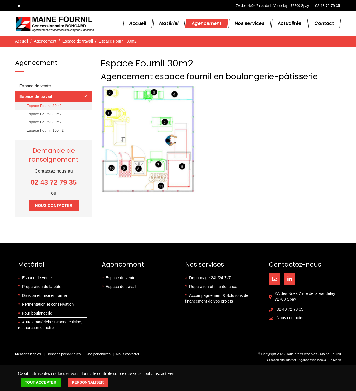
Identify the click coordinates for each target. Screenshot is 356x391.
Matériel (169, 23)
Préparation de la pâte (41, 286)
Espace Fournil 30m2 (118, 41)
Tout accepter (40, 382)
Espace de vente (35, 86)
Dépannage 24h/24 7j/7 (210, 277)
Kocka (321, 360)
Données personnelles (64, 354)
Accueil (138, 23)
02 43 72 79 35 (327, 5)
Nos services (250, 23)
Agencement (206, 23)
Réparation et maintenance (213, 286)
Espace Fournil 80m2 (44, 122)
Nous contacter (53, 205)
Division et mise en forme (44, 295)
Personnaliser (88, 382)
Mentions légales (28, 354)
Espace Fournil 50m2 (44, 114)
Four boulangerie (37, 313)
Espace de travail (77, 41)
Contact (324, 23)
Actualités (289, 23)
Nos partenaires (98, 354)
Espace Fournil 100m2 (45, 130)
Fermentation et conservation (48, 304)
